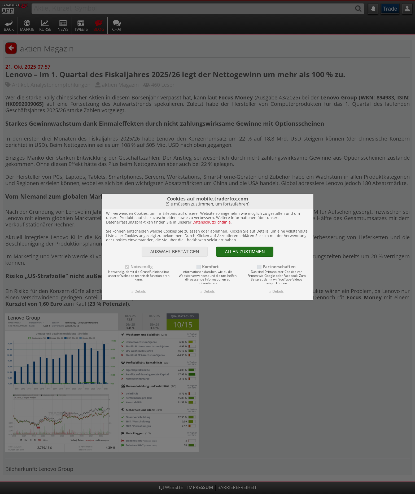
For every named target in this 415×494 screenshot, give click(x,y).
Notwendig (141, 266)
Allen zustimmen (245, 252)
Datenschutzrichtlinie (212, 222)
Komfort (210, 266)
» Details (138, 291)
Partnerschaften (279, 266)
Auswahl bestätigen (174, 252)
